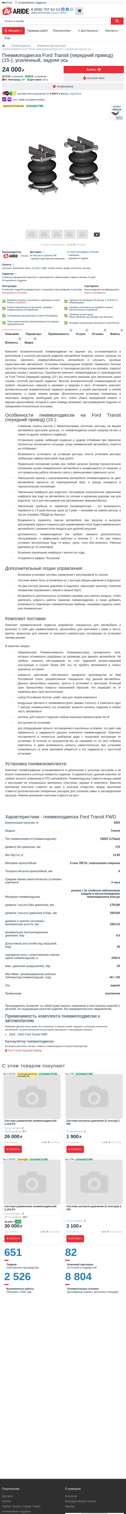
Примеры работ (37, 30)
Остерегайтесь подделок (16, 1511)
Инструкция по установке (14, 293)
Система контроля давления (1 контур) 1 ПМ (93, 1122)
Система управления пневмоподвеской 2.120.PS (30, 1122)
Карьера (70, 1506)
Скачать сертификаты (95, 293)
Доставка (7, 1496)
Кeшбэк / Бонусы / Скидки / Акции (21, 1506)
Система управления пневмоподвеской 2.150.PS (30, 1208)
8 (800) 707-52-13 (45, 9)
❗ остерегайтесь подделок (30, 2)
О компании (73, 1488)
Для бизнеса (89, 30)
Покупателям (63, 30)
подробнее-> (21, 302)
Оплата (6, 1501)
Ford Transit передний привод (23, 1050)
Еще (7, 38)
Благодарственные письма (80, 1501)
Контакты (112, 30)
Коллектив (71, 1496)
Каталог (13, 30)
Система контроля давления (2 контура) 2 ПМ (93, 1208)
